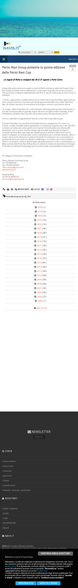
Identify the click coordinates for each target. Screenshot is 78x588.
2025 (40, 211)
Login (5, 518)
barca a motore (9, 461)
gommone (7, 476)
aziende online (8, 485)
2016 (39, 250)
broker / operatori (9, 508)
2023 (39, 220)
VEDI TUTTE (41, 308)
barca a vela (7, 466)
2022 (39, 224)
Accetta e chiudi (49, 583)
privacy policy (10, 566)
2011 (39, 271)
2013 (39, 263)
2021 (39, 228)
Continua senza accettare (55, 553)
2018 (39, 241)
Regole (5, 528)
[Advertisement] (39, 20)
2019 (39, 237)
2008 (39, 284)
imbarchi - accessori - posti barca (16, 490)
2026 (40, 207)
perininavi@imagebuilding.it (13, 179)
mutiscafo (7, 471)
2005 (39, 297)
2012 (39, 267)
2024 (40, 216)
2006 (39, 292)
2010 (39, 275)
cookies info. (42, 571)
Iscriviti (39, 437)
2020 (39, 233)
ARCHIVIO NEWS (22, 189)
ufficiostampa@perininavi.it (13, 167)
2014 (39, 258)
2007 (39, 288)
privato (5, 513)
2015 (39, 254)
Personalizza (25, 583)
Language (73, 59)
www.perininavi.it (9, 170)
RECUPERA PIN (8, 523)
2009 (39, 280)
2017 (39, 245)
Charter (5, 480)
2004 (40, 301)
